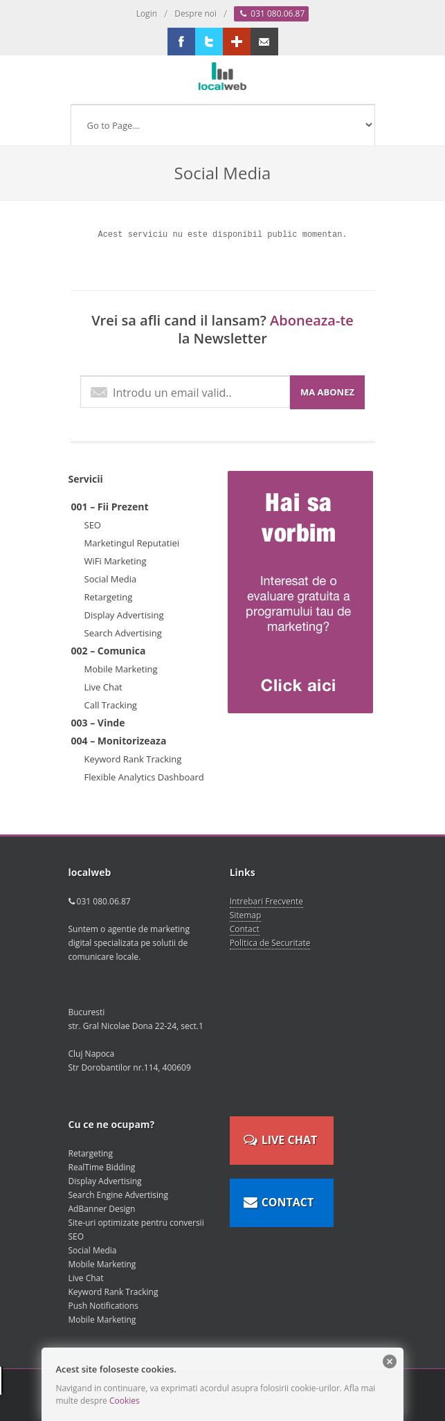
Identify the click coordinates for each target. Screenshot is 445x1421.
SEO (92, 525)
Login (146, 13)
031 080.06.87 (271, 14)
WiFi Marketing (115, 561)
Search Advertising (123, 633)
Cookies (124, 1400)
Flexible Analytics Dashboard (144, 777)
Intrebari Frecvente (266, 901)
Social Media (110, 579)
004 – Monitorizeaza (119, 740)
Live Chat (103, 687)
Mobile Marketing (121, 669)
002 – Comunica (108, 650)
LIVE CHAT (281, 1135)
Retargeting (108, 597)
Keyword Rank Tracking (133, 759)
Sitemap (246, 915)
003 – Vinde (98, 722)
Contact (245, 929)
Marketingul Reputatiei (132, 543)
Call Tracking (110, 705)
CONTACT (279, 1198)
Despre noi (195, 13)
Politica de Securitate (270, 943)
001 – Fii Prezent (110, 506)
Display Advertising (124, 615)
